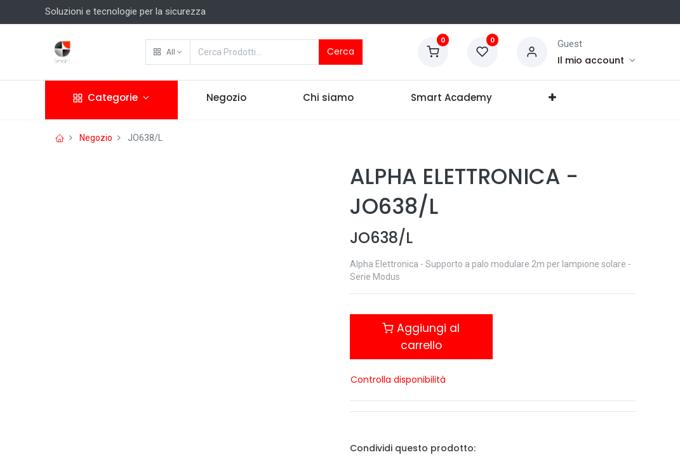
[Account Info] (596, 60)
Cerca (340, 51)
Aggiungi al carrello (421, 336)
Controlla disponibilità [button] (398, 379)
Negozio (95, 138)
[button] (167, 52)
